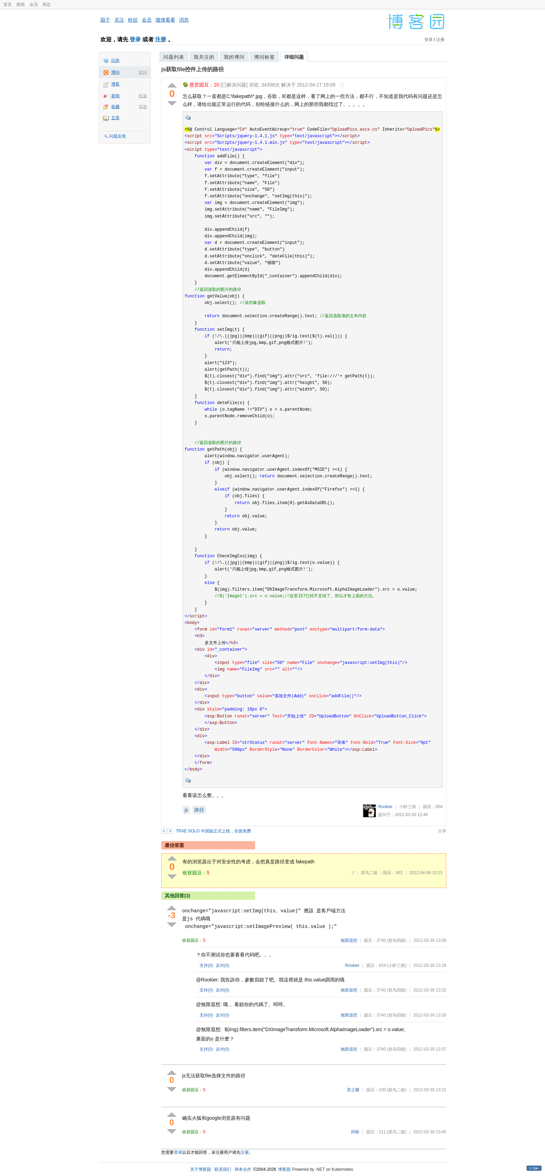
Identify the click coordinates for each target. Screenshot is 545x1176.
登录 (135, 39)
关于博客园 (200, 1169)
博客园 (284, 1169)
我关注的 (204, 57)
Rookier (385, 806)
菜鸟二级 (369, 872)
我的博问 (234, 57)
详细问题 (294, 57)
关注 (119, 20)
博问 (115, 72)
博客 (115, 84)
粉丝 (133, 20)
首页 (7, 4)
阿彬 (355, 1131)
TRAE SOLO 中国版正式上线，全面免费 (213, 831)
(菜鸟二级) (396, 1089)
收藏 (115, 106)
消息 (184, 20)
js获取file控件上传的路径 (192, 69)
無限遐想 (349, 940)
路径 (199, 810)
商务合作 (243, 1169)
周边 (46, 4)
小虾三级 (407, 806)
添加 (143, 106)
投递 (143, 95)
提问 (143, 72)
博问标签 (264, 57)
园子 (105, 20)
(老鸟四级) (396, 940)
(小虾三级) (396, 965)
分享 (442, 831)
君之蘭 (353, 1089)
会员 (34, 4)
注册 (160, 39)
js (186, 810)
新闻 (20, 4)
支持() (206, 965)
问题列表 (173, 57)
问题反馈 (117, 136)
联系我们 (222, 1169)
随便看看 (165, 20)
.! (352, 872)
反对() (222, 965)
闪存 (115, 60)
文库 (115, 117)
